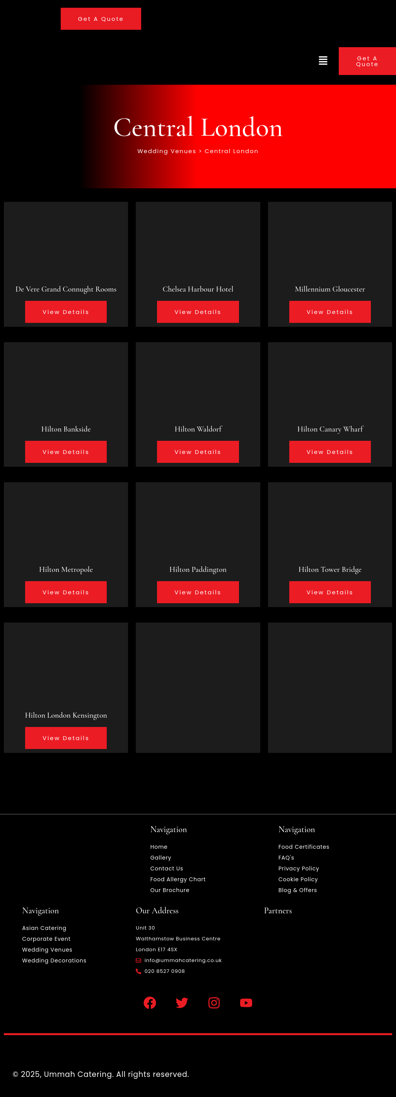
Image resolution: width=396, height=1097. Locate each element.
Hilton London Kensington (66, 715)
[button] (323, 61)
